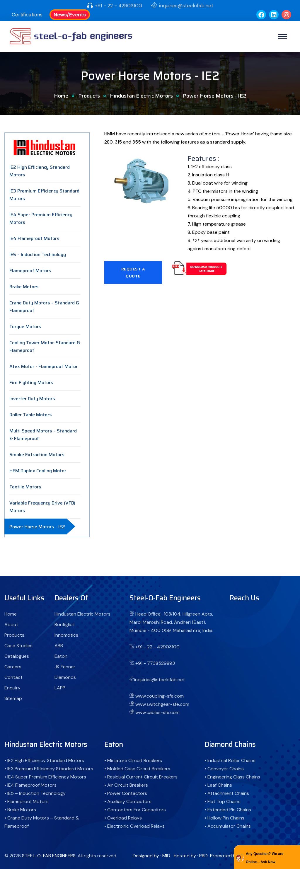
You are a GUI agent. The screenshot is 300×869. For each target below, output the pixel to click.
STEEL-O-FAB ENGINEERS (49, 856)
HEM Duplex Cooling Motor (37, 470)
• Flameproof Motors (26, 801)
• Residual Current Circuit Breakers (141, 777)
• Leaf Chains (218, 785)
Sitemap (13, 698)
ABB (58, 646)
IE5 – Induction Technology (37, 254)
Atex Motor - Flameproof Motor (43, 366)
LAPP (59, 688)
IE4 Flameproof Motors (34, 238)
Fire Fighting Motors (31, 382)
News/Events (70, 14)
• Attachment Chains (226, 793)
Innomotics (66, 635)
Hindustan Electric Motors (141, 96)
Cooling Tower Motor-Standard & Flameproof (44, 346)
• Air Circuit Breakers (126, 785)
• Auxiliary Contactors (127, 801)
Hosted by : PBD (191, 856)
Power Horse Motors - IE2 (37, 526)
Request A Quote (133, 272)
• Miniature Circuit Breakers (133, 760)
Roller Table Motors (30, 414)
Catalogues (16, 656)
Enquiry (12, 688)
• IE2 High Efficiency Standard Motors (44, 760)
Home (61, 96)
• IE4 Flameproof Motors (30, 785)
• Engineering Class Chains (232, 777)
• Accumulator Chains (227, 826)
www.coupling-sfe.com (159, 696)
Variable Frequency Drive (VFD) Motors (42, 506)
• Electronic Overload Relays (134, 826)
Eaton (60, 656)
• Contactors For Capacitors (135, 810)
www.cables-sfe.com (157, 712)
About (11, 624)
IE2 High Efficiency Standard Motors (39, 170)
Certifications (27, 14)
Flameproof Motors (30, 270)
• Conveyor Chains (224, 769)
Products (89, 96)
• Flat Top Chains (222, 801)
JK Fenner (64, 667)
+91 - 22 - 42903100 (118, 5)
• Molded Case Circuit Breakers (137, 769)
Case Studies (18, 646)
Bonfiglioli (64, 624)
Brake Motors (24, 286)
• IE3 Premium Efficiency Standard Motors (48, 769)
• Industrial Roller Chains (229, 760)
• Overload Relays (123, 818)
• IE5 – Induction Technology (35, 793)
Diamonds (65, 677)
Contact (13, 677)
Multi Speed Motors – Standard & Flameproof (43, 434)
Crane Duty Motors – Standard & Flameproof (44, 306)
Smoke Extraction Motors (36, 454)
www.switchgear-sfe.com (162, 704)
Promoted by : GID (229, 856)
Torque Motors (25, 326)
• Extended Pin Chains (227, 810)
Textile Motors (25, 486)
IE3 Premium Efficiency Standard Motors (44, 194)
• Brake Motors (20, 810)
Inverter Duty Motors (32, 398)
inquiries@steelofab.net (186, 5)
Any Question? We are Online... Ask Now (264, 858)
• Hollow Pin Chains (224, 818)
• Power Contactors (125, 793)
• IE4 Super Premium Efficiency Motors (45, 777)
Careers (12, 667)
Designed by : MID (151, 856)
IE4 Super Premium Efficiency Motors (40, 218)
